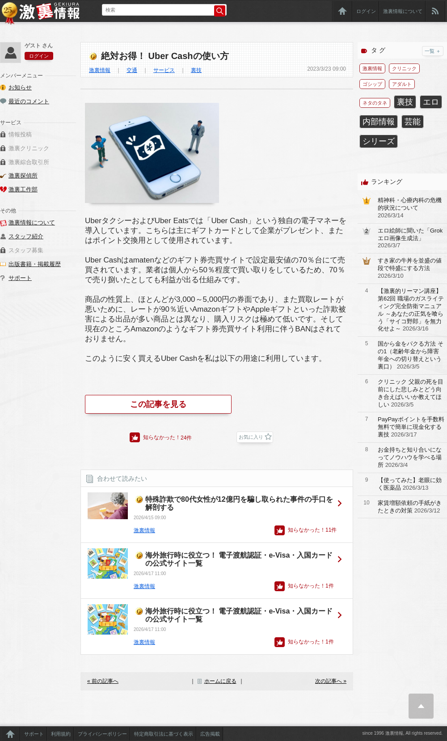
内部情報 (379, 121)
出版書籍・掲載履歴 (34, 264)
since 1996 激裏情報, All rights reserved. (402, 733)
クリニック (404, 68)
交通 (132, 70)
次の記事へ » (330, 681)
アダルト (402, 84)
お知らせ (20, 87)
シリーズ (379, 141)
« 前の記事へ (102, 681)
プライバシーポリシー (102, 734)
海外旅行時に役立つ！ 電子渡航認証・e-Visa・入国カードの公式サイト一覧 (239, 559)
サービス (164, 70)
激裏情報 (99, 70)
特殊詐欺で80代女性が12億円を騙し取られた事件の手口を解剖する (239, 503)
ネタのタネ (375, 103)
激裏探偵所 (23, 175)
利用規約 (61, 734)
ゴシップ (372, 84)
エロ (431, 101)
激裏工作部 (23, 189)
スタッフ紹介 (25, 236)
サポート (20, 278)
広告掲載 (210, 734)
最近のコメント (28, 101)
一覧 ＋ (433, 51)
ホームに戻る (220, 681)
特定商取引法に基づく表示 (163, 734)
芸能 (413, 121)
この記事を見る (158, 404)
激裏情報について (402, 11)
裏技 (196, 70)
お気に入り (251, 437)
